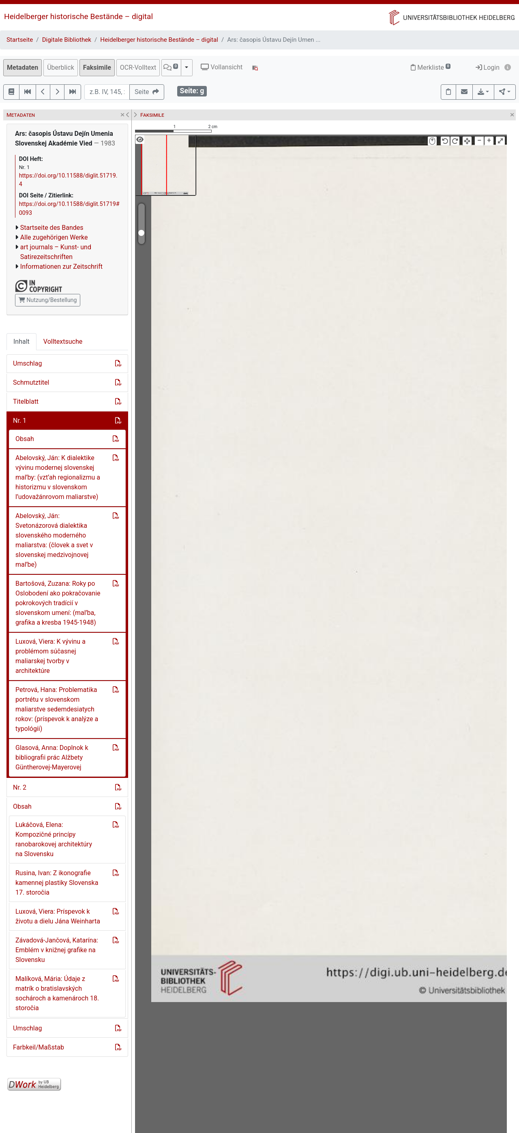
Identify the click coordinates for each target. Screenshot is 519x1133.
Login (488, 67)
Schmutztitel (31, 382)
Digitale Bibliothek (66, 39)
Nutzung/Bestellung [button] (48, 300)
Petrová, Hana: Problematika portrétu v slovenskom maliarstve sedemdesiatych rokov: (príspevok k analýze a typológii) (56, 709)
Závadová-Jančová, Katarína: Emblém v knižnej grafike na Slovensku (56, 950)
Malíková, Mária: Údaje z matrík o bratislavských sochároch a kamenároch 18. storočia (57, 993)
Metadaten (22, 67)
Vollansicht (221, 67)
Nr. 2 (19, 787)
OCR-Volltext (138, 67)
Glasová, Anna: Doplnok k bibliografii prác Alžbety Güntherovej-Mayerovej (51, 757)
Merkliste (430, 67)
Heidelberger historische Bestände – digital (78, 16)
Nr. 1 (19, 420)
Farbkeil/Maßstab (38, 1047)
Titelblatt (26, 401)
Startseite (19, 39)
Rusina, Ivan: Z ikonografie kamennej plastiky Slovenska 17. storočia (56, 882)
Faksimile (97, 67)
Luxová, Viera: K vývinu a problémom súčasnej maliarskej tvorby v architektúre (50, 656)
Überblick (60, 67)
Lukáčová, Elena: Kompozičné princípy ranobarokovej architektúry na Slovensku (53, 839)
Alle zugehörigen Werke (54, 237)
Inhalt (21, 341)
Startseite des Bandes (52, 227)
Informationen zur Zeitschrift (61, 266)
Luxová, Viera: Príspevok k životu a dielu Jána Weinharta (57, 916)
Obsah (24, 439)
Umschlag (27, 363)
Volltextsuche (62, 341)
